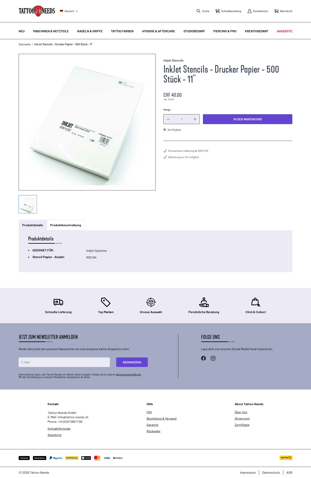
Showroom (242, 418)
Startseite (25, 44)
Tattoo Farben (122, 31)
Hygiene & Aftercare (158, 31)
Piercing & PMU (224, 31)
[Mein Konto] (258, 11)
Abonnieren (132, 362)
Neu (22, 31)
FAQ (149, 412)
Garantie (152, 424)
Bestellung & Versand (162, 418)
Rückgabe (153, 431)
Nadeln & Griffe (90, 31)
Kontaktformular (59, 428)
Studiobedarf (194, 31)
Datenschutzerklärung (128, 374)
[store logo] (37, 11)
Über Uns (241, 412)
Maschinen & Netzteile (51, 31)
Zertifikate (242, 424)
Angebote (284, 31)
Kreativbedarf (256, 31)
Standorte (55, 434)
